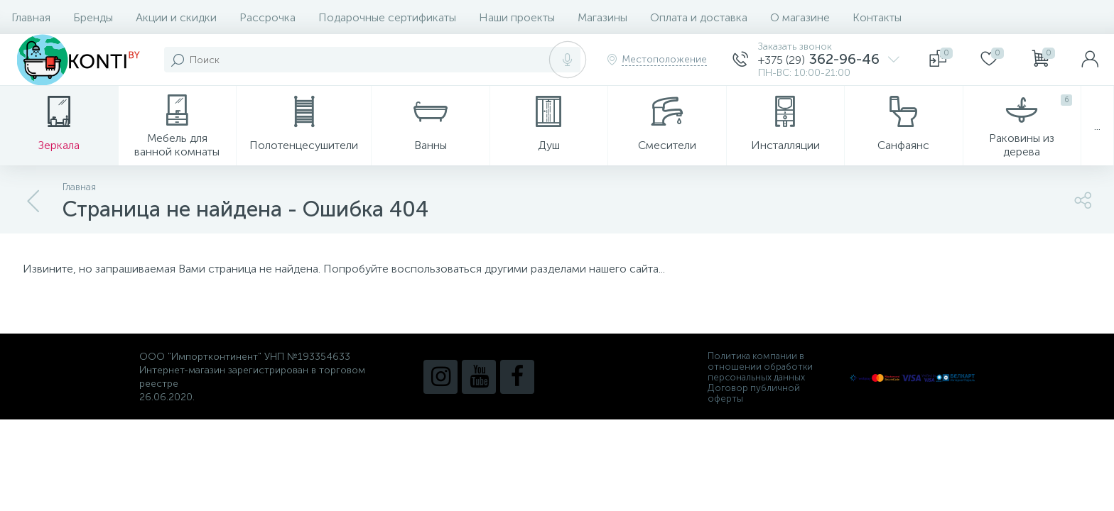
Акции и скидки (176, 17)
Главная (30, 17)
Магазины (602, 17)
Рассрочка (267, 17)
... (1097, 126)
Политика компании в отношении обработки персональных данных (760, 367)
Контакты (877, 17)
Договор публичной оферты (754, 393)
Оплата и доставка (698, 17)
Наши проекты (517, 17)
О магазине (800, 17)
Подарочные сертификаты (387, 17)
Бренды (93, 17)
